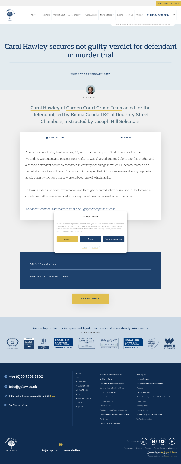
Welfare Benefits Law (144, 419)
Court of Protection (107, 397)
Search (174, 15)
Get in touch (90, 298)
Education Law (105, 406)
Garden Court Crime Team (94, 107)
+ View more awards (90, 332)
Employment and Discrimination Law (113, 410)
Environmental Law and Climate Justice (114, 415)
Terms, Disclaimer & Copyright (165, 448)
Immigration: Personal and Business (149, 383)
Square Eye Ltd (170, 456)
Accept (67, 239)
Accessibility (128, 448)
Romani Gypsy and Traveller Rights (149, 415)
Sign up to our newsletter (60, 450)
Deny (90, 239)
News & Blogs (106, 15)
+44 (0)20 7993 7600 (158, 14)
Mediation (140, 388)
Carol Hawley (45, 107)
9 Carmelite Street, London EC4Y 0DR (32, 395)
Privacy (95, 247)
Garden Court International (110, 424)
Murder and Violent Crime (49, 276)
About (33, 15)
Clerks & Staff (59, 15)
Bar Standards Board (168, 452)
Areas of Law (74, 15)
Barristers (45, 15)
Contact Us (55, 137)
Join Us (130, 15)
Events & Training (84, 398)
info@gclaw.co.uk (23, 386)
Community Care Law (108, 392)
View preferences (114, 239)
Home (78, 373)
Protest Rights (142, 410)
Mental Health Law (143, 392)
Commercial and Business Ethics (112, 388)
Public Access (91, 15)
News (78, 394)
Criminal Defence (43, 263)
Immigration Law (142, 379)
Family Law (104, 419)
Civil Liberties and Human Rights (112, 383)
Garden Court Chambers (9, 15)
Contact (139, 15)
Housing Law (141, 374)
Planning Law (141, 401)
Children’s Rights (106, 379)
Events (120, 15)
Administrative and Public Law (111, 374)
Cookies (84, 247)
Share (126, 137)
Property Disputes (143, 406)
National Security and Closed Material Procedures (154, 397)
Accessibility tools (168, 4)
